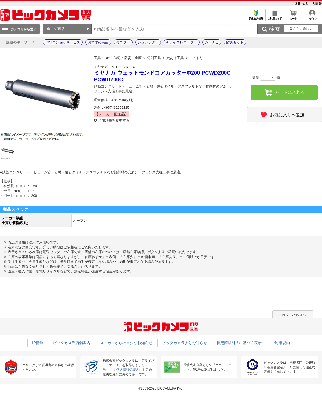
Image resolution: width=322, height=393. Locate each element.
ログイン (312, 17)
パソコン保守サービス (62, 42)
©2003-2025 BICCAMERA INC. (161, 388)
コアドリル (198, 58)
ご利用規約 (301, 4)
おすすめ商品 (98, 42)
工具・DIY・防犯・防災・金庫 (118, 58)
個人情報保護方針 (129, 370)
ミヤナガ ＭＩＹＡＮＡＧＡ (116, 67)
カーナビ (212, 42)
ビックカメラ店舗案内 (71, 343)
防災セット (235, 42)
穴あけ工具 (175, 58)
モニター (123, 42)
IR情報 (317, 4)
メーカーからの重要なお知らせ (126, 343)
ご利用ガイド (274, 17)
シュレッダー (148, 42)
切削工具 (154, 58)
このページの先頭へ (292, 314)
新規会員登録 (256, 17)
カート (293, 17)
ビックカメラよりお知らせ (184, 343)
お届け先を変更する (113, 120)
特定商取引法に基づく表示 (239, 343)
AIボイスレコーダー (181, 42)
